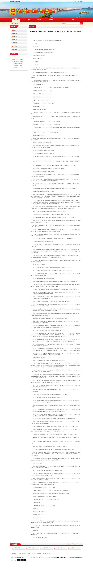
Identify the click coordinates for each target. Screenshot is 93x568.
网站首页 (16, 19)
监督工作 (51, 19)
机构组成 (15, 30)
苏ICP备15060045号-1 (60, 557)
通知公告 (39, 19)
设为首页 (75, 1)
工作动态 (15, 46)
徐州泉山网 (17, 548)
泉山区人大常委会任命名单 (17, 59)
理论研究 (49, 553)
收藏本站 (81, 1)
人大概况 (28, 19)
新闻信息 (15, 33)
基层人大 (74, 19)
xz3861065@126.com (18, 557)
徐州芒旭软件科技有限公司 (76, 557)
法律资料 (44, 553)
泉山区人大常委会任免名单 (17, 57)
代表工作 (62, 19)
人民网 (72, 548)
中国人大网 (59, 548)
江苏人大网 (45, 548)
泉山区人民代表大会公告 (17, 63)
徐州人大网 (31, 548)
